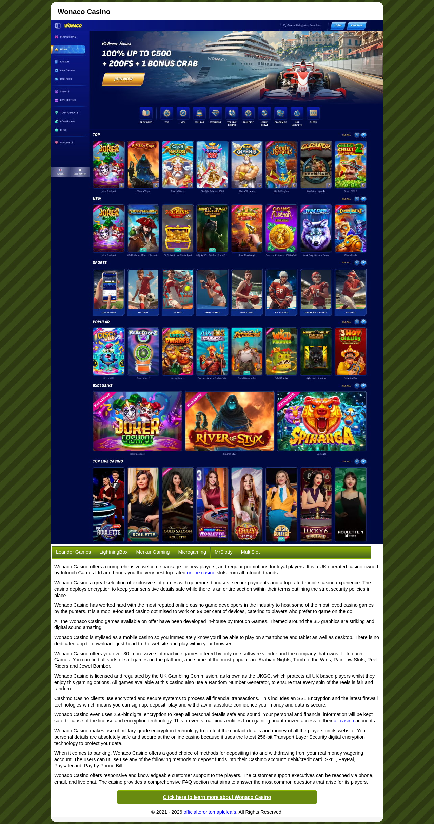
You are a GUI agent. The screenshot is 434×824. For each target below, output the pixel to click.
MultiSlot (250, 552)
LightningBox (113, 552)
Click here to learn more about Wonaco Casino (217, 797)
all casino (344, 721)
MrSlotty (224, 552)
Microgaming (192, 552)
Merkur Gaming (153, 552)
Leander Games (73, 552)
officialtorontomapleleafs (209, 812)
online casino (201, 572)
